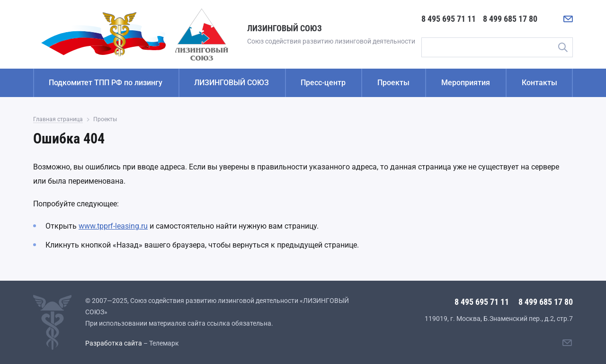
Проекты (393, 82)
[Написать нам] (568, 19)
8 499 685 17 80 (510, 19)
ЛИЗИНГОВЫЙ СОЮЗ (231, 82)
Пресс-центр (323, 82)
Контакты (539, 82)
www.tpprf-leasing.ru (113, 226)
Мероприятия (465, 82)
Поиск (562, 47)
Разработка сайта (113, 343)
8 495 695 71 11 (448, 19)
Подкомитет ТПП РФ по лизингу (105, 82)
